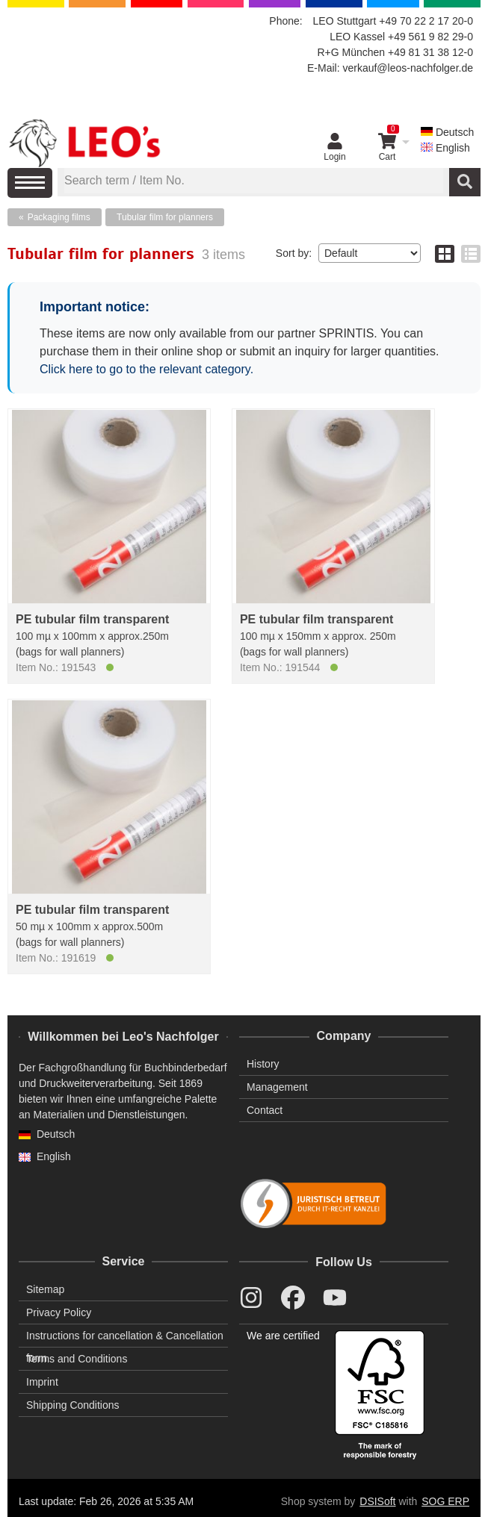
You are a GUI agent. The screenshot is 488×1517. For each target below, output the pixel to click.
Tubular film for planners (165, 217)
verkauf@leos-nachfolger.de (407, 68)
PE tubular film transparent (92, 619)
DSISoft (377, 1501)
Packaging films (59, 217)
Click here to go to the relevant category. (146, 369)
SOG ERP (445, 1501)
